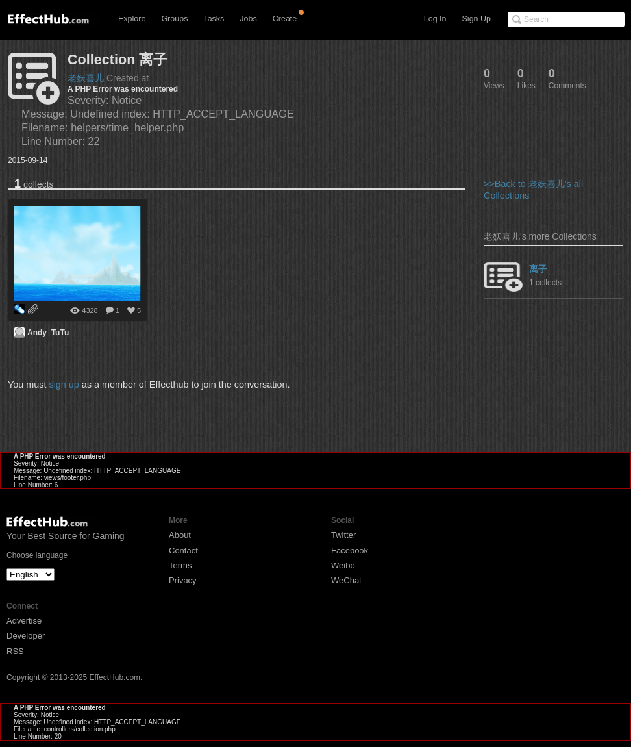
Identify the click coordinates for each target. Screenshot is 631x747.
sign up (64, 384)
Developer (25, 635)
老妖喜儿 (86, 78)
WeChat (346, 580)
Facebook (349, 550)
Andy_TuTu (48, 332)
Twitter (343, 535)
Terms (180, 565)
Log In (435, 18)
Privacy (183, 580)
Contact (183, 550)
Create (285, 18)
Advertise (24, 621)
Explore (131, 18)
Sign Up (476, 18)
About (180, 535)
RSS (15, 651)
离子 (538, 269)
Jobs (248, 18)
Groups (174, 18)
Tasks (213, 18)
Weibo (343, 565)
